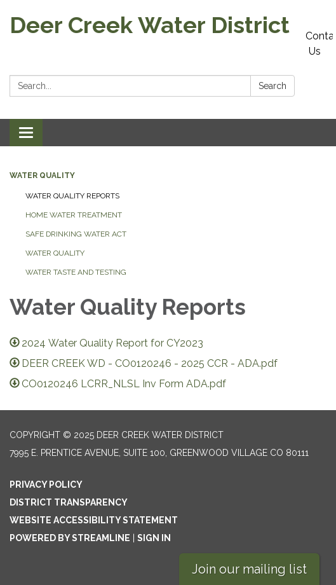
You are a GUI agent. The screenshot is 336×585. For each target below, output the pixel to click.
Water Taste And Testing (75, 272)
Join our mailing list (249, 569)
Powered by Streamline (70, 538)
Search (272, 86)
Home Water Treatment (73, 214)
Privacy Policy (46, 484)
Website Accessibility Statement (94, 520)
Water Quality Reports (72, 195)
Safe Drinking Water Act (75, 234)
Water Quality (42, 175)
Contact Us (319, 43)
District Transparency (69, 502)
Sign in (154, 538)
